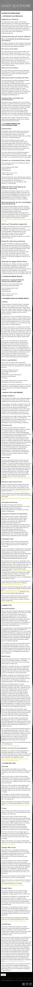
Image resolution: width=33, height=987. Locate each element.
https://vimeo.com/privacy (8, 844)
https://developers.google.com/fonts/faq (15, 881)
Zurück (3, 975)
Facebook (27, 984)
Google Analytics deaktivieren (20, 490)
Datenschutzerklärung (25, 980)
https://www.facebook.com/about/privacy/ (12, 584)
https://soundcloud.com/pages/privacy (15, 961)
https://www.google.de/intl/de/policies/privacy (17, 805)
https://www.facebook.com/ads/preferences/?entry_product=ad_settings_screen (15, 590)
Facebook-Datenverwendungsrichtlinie (21, 570)
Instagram (23, 984)
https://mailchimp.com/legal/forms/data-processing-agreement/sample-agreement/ (15, 759)
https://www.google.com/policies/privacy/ (12, 885)
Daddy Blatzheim (14, 5)
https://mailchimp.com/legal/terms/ (11, 745)
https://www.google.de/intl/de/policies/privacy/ (14, 921)
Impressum (17, 980)
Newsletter (30, 984)
